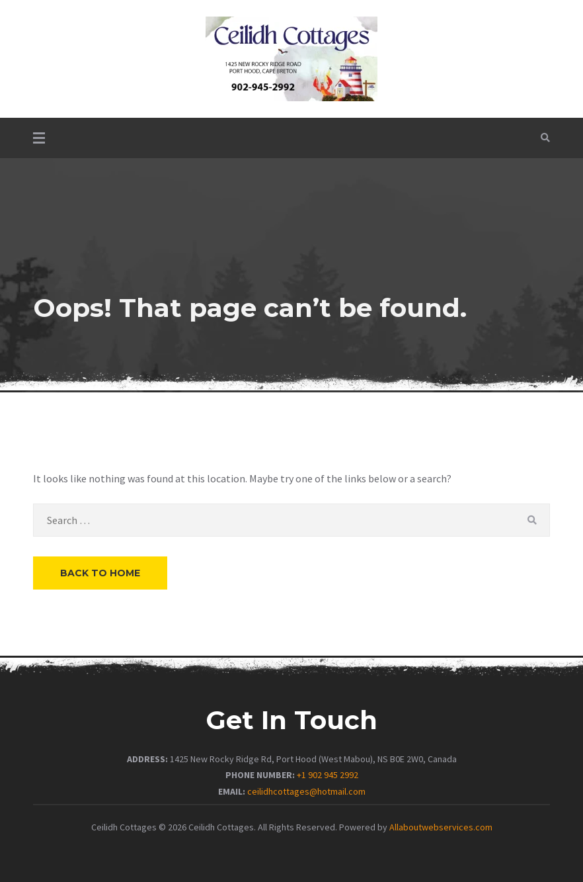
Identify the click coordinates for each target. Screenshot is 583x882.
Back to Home (100, 573)
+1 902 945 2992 (327, 775)
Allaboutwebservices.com (440, 827)
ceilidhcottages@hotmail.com (306, 791)
